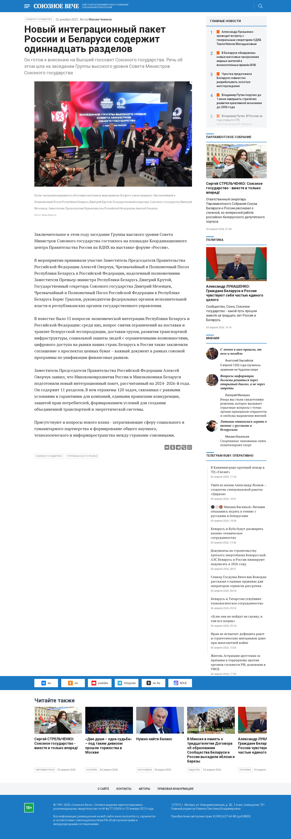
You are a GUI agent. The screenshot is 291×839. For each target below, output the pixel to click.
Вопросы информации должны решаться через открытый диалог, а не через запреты (242, 382)
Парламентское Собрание (228, 137)
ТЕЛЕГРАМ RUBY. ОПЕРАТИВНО (229, 455)
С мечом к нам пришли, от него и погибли (240, 351)
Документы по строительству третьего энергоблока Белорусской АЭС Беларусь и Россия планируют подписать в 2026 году (238, 557)
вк (46, 683)
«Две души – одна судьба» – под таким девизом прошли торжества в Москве (108, 745)
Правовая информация (175, 788)
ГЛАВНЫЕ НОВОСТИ (225, 21)
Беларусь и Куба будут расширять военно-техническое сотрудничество (237, 533)
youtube (100, 683)
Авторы (144, 788)
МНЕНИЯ (212, 338)
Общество (194, 770)
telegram (127, 683)
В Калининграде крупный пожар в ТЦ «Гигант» (238, 469)
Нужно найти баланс (154, 739)
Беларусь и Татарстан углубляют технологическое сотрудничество (237, 601)
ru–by (153, 683)
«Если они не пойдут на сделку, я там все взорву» (236, 618)
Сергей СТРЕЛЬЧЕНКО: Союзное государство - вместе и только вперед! (234, 188)
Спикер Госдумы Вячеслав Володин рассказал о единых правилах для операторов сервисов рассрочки (238, 581)
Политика (215, 240)
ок (73, 683)
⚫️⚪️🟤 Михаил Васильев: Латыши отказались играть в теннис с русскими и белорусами (238, 511)
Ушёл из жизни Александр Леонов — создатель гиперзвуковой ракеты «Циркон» (239, 489)
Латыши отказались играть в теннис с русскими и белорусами (243, 426)
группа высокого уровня (82, 456)
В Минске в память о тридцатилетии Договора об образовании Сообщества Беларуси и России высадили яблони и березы (211, 750)
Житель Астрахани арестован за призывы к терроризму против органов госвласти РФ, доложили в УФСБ (238, 662)
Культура (92, 770)
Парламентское (45, 770)
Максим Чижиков (100, 19)
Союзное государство (39, 19)
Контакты (123, 788)
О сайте (103, 788)
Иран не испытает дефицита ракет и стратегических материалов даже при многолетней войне (238, 638)
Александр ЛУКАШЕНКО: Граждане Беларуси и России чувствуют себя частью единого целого (234, 293)
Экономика (145, 770)
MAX (180, 683)
